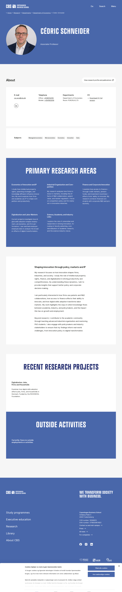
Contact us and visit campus (89, 525)
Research (17, 13)
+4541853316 (49, 100)
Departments (26, 13)
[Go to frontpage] (17, 6)
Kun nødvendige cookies (101, 569)
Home (10, 13)
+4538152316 (49, 98)
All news (82, 532)
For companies (84, 535)
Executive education (18, 519)
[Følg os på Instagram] (86, 545)
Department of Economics (42, 13)
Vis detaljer (99, 588)
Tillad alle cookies (101, 563)
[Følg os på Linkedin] (91, 545)
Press (81, 528)
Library (10, 533)
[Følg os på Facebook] (80, 545)
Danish (90, 6)
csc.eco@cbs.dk (20, 98)
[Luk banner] (119, 560)
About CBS (13, 540)
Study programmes (18, 512)
